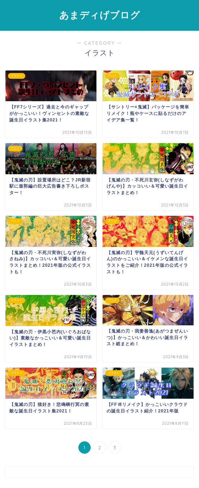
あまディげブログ (99, 15)
